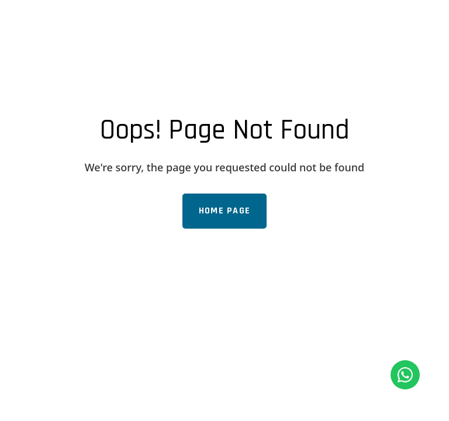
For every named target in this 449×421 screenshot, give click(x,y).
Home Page (225, 211)
